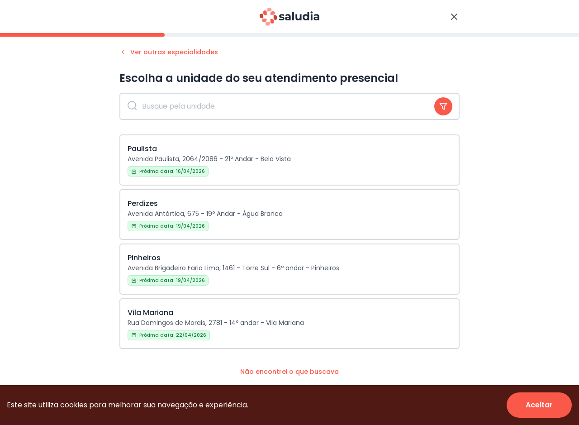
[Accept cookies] (539, 405)
